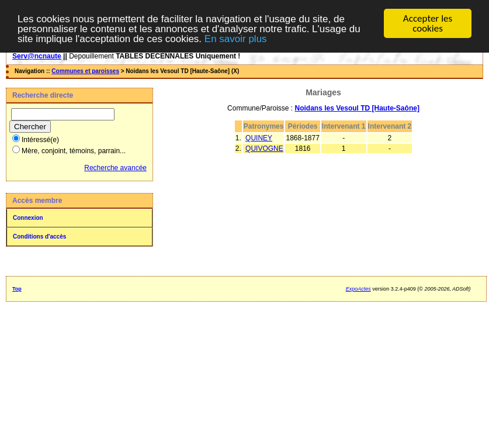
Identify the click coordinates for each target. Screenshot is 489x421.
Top (17, 289)
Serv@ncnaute (36, 56)
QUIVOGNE (264, 148)
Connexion (28, 218)
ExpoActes (358, 289)
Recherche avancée (115, 168)
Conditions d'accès (39, 236)
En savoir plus (235, 38)
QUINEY (258, 138)
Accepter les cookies (427, 23)
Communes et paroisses (85, 71)
